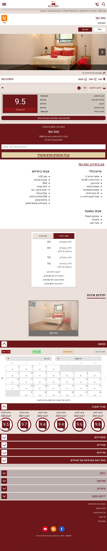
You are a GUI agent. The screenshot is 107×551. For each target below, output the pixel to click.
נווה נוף (85, 29)
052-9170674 (7, 79)
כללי (100, 29)
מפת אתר (102, 521)
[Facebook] (62, 529)
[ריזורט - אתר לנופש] (53, 4)
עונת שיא (43, 236)
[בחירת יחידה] (29, 358)
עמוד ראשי (102, 11)
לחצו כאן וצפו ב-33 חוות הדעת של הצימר (53, 117)
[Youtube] (45, 529)
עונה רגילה (64, 236)
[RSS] (53, 529)
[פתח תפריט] (4, 4)
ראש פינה (102, 23)
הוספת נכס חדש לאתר (97, 504)
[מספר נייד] (53, 146)
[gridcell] (53, 368)
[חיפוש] (103, 4)
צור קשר (102, 516)
